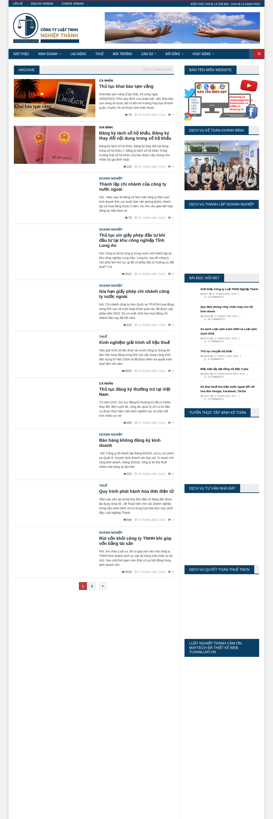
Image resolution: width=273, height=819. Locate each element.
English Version (42, 3)
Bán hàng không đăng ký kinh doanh (136, 435)
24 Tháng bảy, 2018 (150, 268)
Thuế (99, 54)
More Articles (136, 800)
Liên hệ (18, 3)
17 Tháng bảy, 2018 (150, 562)
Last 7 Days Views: (195, 741)
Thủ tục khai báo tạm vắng (126, 86)
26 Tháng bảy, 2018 (150, 166)
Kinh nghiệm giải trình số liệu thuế (134, 337)
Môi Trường (122, 54)
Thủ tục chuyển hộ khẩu (217, 355)
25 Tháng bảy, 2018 (150, 217)
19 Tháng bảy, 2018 (150, 463)
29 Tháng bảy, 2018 (150, 114)
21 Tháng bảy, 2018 (150, 417)
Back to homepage (155, 69)
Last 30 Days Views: (196, 745)
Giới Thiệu (21, 54)
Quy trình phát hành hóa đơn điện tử (136, 482)
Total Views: (190, 749)
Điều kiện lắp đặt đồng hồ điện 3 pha (226, 373)
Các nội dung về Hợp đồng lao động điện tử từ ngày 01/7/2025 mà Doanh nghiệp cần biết (144, 742)
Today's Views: (192, 737)
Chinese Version (72, 3)
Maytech (94, 813)
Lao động (78, 54)
